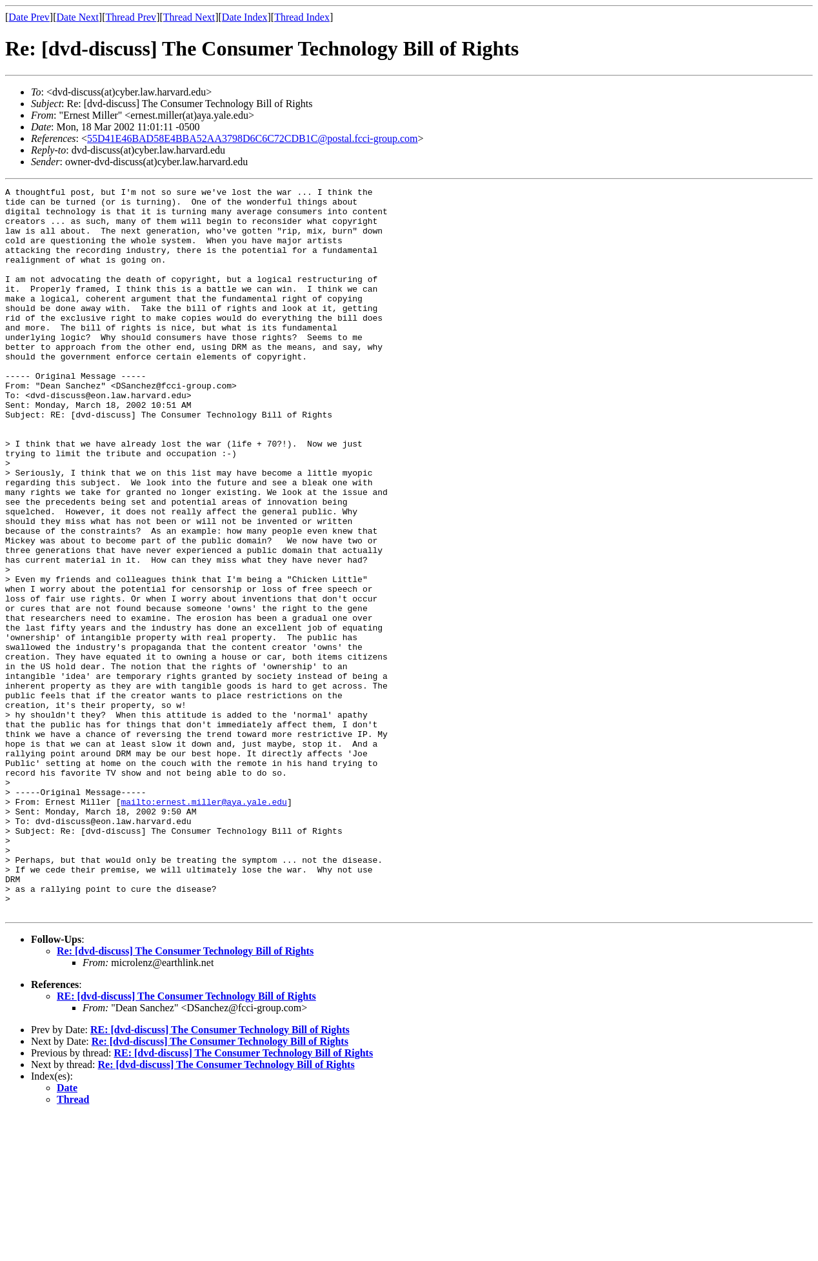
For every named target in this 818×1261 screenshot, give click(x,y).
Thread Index (302, 17)
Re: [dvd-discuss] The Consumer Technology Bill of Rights (185, 1096)
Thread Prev (130, 17)
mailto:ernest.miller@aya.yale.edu (203, 925)
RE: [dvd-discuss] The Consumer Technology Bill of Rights (186, 1141)
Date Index (245, 17)
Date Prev (29, 17)
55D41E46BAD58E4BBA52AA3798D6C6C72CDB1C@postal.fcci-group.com (252, 138)
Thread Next (189, 17)
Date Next (78, 17)
